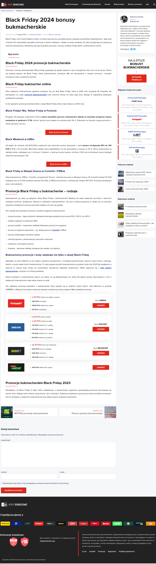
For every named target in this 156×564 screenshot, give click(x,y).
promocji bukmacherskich (36, 95)
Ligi (147, 4)
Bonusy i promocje (135, 4)
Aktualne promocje (137, 78)
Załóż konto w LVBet (58, 164)
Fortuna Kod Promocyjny (137, 98)
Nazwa (4, 472)
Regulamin (112, 551)
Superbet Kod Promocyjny (137, 116)
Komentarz (5, 440)
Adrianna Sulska (35, 34)
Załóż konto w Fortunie (58, 132)
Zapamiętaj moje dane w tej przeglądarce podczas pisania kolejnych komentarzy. (36, 483)
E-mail (63, 472)
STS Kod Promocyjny (137, 147)
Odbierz (101, 305)
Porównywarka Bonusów (91, 4)
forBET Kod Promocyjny (137, 132)
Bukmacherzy (119, 4)
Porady (107, 4)
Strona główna (7, 10)
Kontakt (92, 551)
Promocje (101, 551)
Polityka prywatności (127, 551)
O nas (84, 551)
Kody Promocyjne (71, 4)
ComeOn (56, 230)
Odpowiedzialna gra (47, 541)
